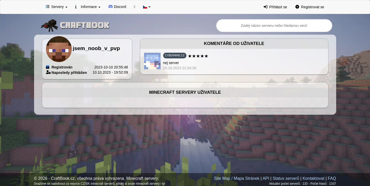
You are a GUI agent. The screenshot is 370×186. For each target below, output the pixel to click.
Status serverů (286, 178)
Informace (87, 6)
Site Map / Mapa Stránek (236, 178)
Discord (117, 6)
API (266, 178)
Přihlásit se (275, 6)
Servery (56, 6)
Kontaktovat (314, 178)
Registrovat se (309, 6)
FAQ (332, 178)
